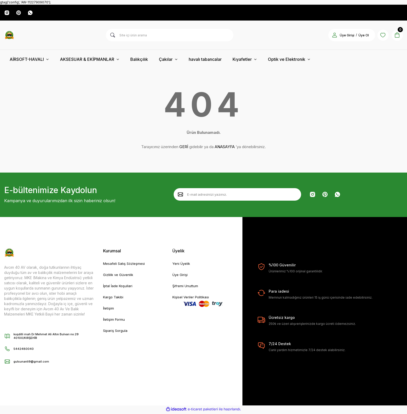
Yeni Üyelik (181, 264)
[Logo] (9, 35)
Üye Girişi (180, 276)
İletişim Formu (114, 321)
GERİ (183, 147)
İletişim (108, 310)
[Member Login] (331, 36)
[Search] (169, 36)
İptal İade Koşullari (118, 287)
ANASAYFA (225, 147)
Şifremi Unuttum (185, 287)
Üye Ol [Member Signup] (360, 36)
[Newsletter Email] (237, 195)
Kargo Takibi (114, 299)
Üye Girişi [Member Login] (343, 36)
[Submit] (180, 195)
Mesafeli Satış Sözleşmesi (125, 264)
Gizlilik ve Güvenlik (119, 276)
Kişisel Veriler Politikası (191, 299)
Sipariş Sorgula (116, 333)
